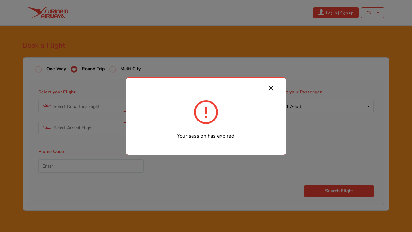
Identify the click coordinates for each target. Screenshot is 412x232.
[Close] (271, 88)
